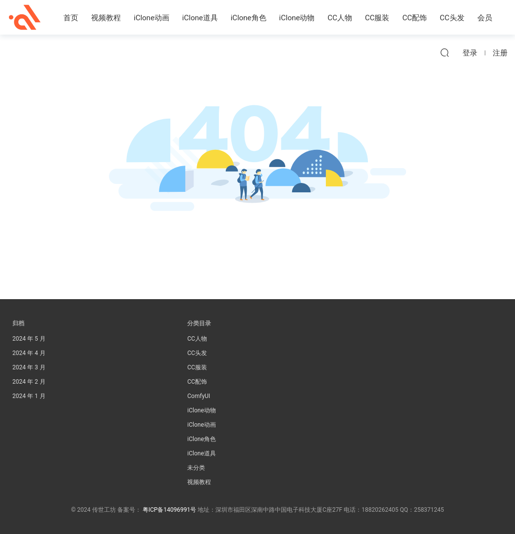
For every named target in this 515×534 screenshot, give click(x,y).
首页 (70, 17)
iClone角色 (248, 17)
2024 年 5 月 (29, 338)
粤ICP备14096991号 (170, 509)
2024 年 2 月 (29, 381)
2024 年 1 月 (29, 396)
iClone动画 (151, 17)
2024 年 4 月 (29, 353)
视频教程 (106, 17)
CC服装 (377, 17)
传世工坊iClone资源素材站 (24, 17)
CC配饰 (415, 17)
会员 (484, 17)
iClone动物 (297, 17)
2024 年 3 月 (29, 367)
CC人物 (339, 17)
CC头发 (452, 17)
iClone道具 (200, 17)
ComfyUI (198, 396)
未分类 (196, 467)
